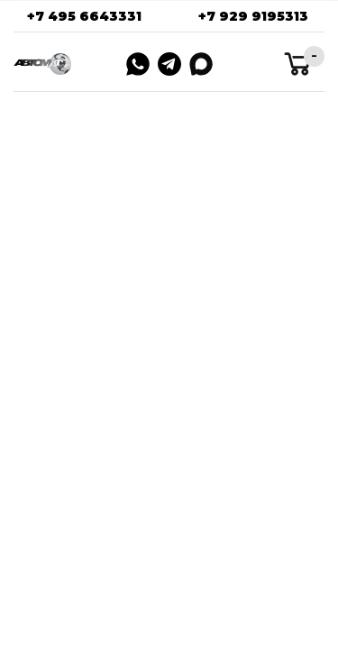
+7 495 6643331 (84, 16)
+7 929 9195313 (253, 16)
